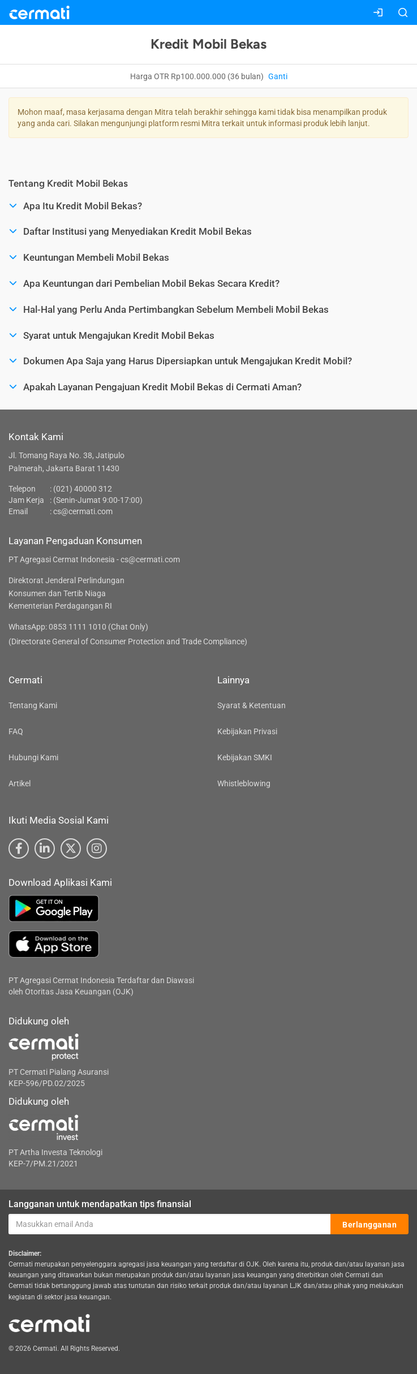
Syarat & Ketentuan (251, 705)
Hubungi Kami (33, 757)
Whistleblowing (243, 783)
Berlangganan (369, 1224)
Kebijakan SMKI (244, 757)
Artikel (19, 783)
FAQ (15, 731)
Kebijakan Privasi (247, 731)
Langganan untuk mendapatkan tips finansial (99, 1204)
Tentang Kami (32, 705)
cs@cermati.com (83, 511)
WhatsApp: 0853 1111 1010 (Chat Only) (78, 626)
